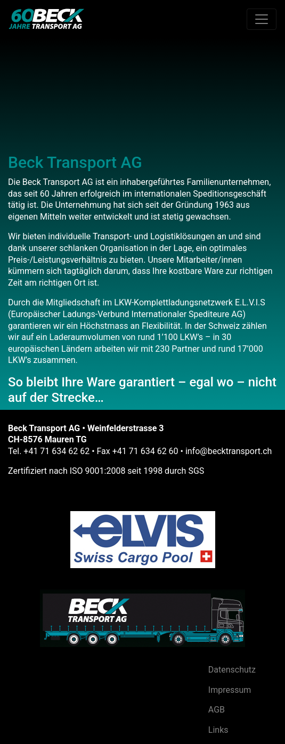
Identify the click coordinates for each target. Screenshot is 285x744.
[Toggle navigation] (261, 19)
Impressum (229, 690)
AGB (216, 710)
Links (218, 730)
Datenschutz (232, 670)
